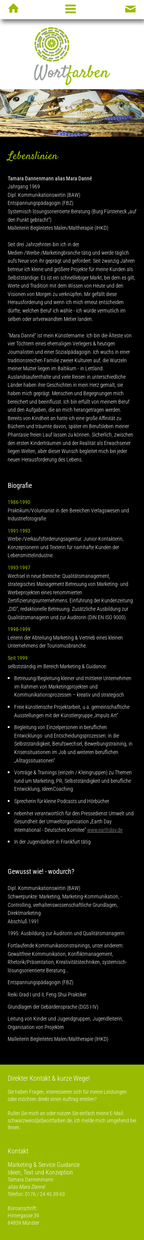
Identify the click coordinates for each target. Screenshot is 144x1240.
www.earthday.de (104, 830)
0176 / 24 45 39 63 (45, 1194)
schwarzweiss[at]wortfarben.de (40, 1120)
